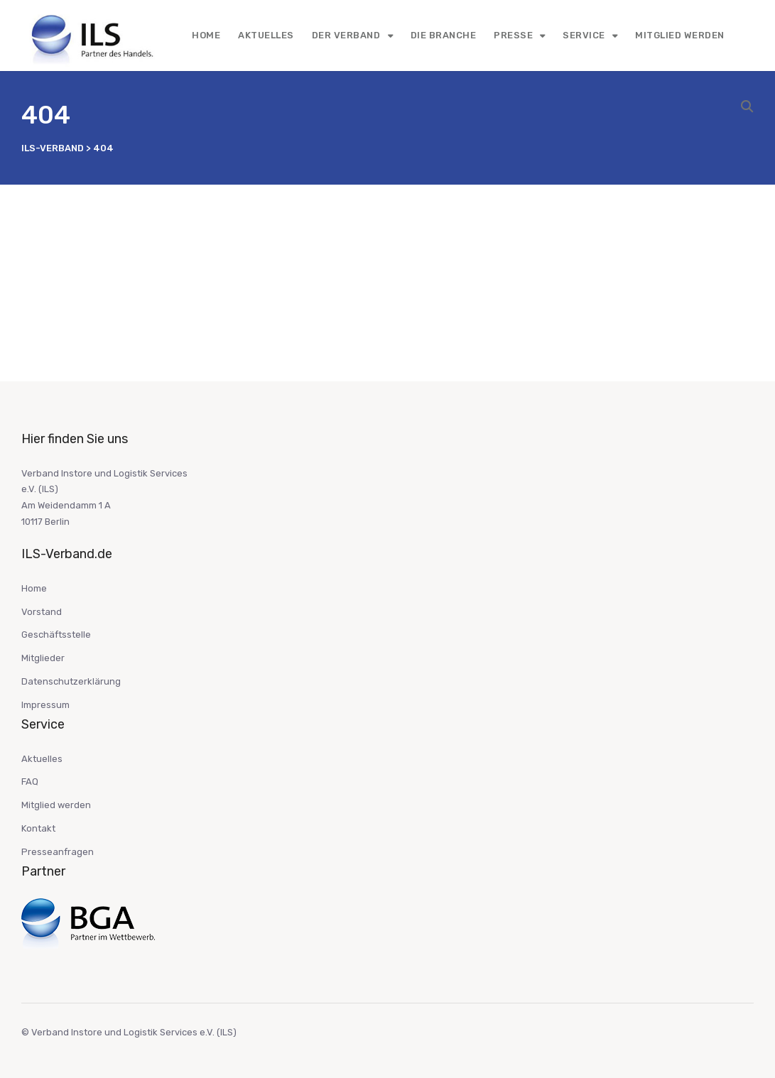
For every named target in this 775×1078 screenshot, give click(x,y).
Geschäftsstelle (56, 634)
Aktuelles (266, 35)
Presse (513, 35)
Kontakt (38, 828)
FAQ (29, 781)
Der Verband (346, 35)
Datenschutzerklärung (71, 681)
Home (206, 35)
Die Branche (444, 35)
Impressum (45, 704)
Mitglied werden (680, 35)
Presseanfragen (57, 851)
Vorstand (41, 611)
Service (584, 35)
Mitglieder (43, 658)
